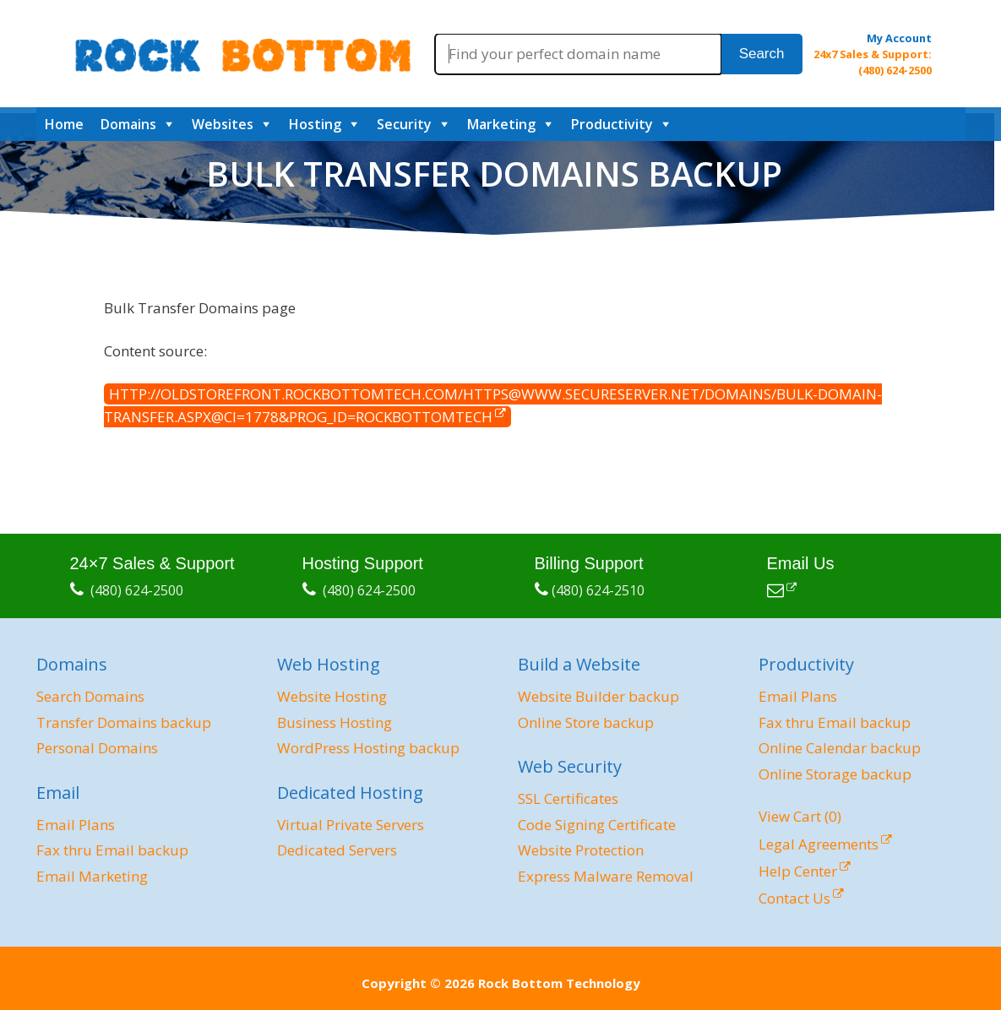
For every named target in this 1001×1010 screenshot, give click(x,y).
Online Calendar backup (840, 748)
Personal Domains (97, 748)
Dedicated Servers (337, 850)
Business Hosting (334, 722)
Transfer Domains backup (123, 722)
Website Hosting (332, 696)
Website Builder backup (598, 696)
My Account (899, 38)
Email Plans (75, 824)
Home (64, 124)
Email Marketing (92, 876)
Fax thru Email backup (112, 850)
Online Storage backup (835, 774)
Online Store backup (586, 722)
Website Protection (581, 850)
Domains (128, 124)
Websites (222, 124)
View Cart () (800, 816)
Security (404, 124)
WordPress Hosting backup (368, 748)
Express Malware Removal (606, 876)
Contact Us (794, 898)
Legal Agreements (819, 844)
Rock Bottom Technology (559, 983)
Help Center (798, 871)
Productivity (612, 124)
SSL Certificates (568, 798)
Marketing (501, 124)
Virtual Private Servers (350, 824)
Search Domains (90, 696)
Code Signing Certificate (597, 824)
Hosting (315, 124)
